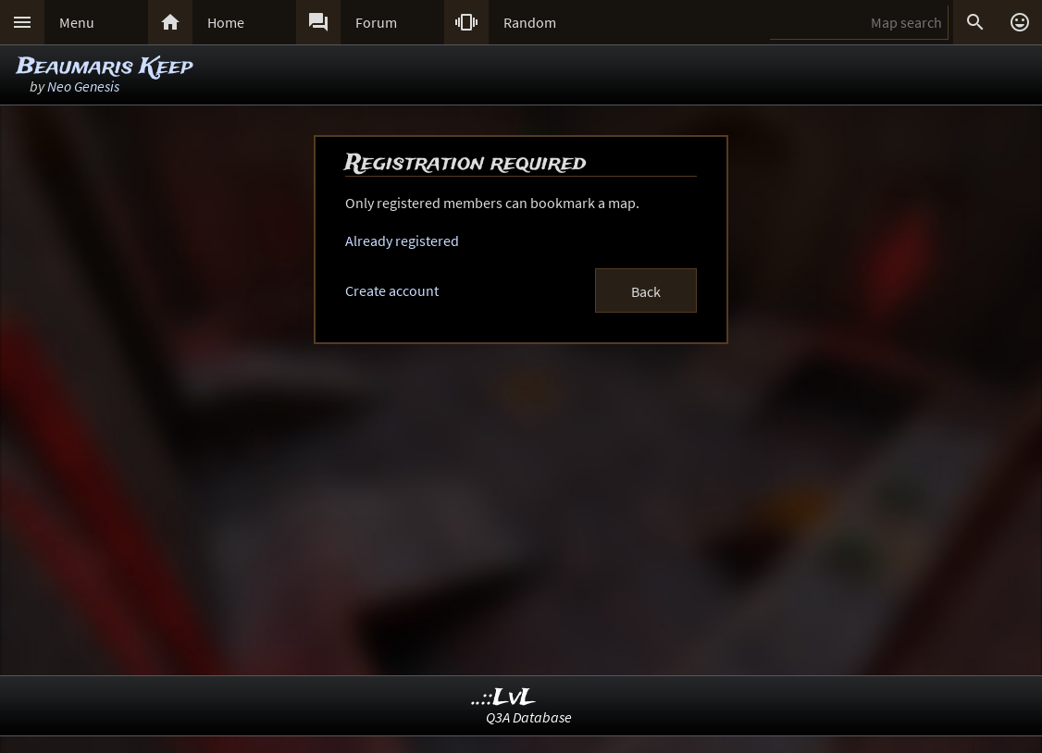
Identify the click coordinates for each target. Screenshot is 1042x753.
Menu (76, 22)
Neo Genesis (83, 86)
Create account (392, 290)
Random (529, 22)
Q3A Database (529, 717)
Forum (376, 22)
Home (225, 22)
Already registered (402, 240)
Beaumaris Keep (104, 67)
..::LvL (504, 698)
